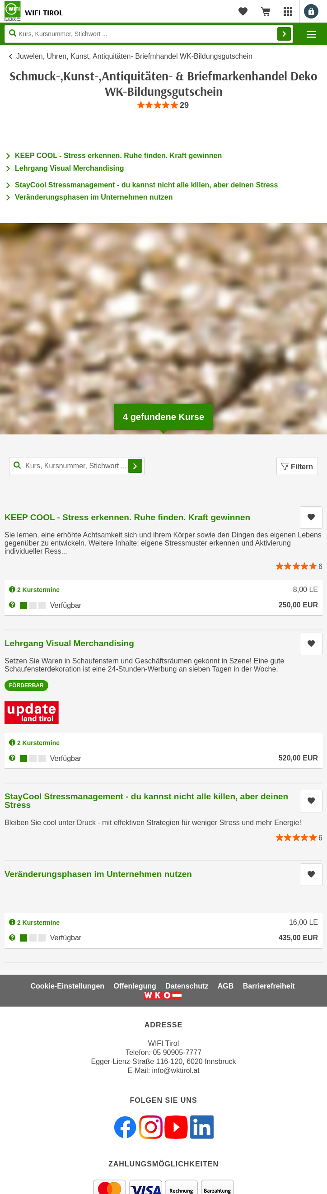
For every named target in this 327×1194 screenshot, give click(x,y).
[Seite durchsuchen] (149, 34)
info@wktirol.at (176, 1070)
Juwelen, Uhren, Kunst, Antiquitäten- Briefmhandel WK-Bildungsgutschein (134, 56)
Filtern (297, 467)
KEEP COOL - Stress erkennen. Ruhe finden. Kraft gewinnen (118, 155)
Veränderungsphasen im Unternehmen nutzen (94, 197)
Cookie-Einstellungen (67, 986)
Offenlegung (135, 986)
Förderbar (26, 685)
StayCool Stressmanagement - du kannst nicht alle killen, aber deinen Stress (146, 185)
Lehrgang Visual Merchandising (69, 168)
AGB (226, 986)
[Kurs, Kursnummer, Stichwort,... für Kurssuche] (77, 466)
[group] (163, 105)
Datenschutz (186, 986)
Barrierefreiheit (269, 986)
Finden (284, 34)
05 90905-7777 (177, 1052)
